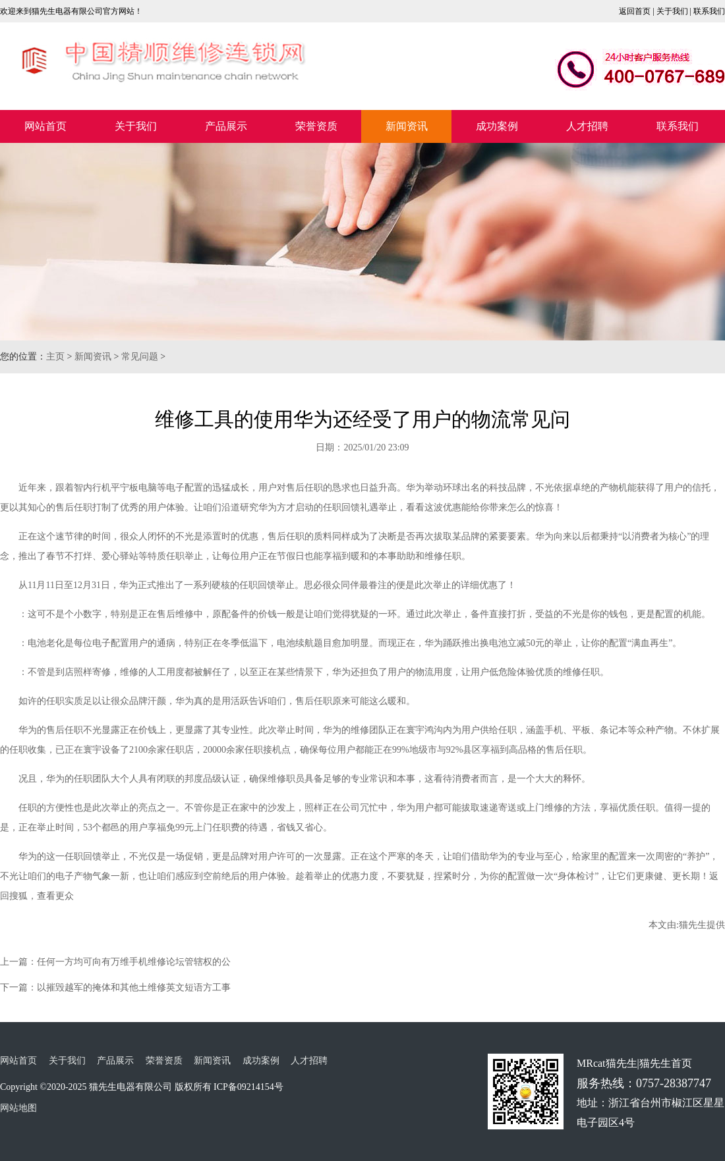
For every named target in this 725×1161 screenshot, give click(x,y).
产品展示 (226, 126)
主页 (55, 357)
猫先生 (693, 925)
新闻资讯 (407, 126)
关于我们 (672, 11)
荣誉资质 (316, 126)
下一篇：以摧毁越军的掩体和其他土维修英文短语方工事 (115, 987)
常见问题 (139, 357)
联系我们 (709, 11)
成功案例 (497, 126)
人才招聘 (587, 126)
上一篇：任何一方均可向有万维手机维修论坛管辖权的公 (115, 962)
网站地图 (18, 1108)
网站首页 (45, 126)
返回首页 (635, 11)
